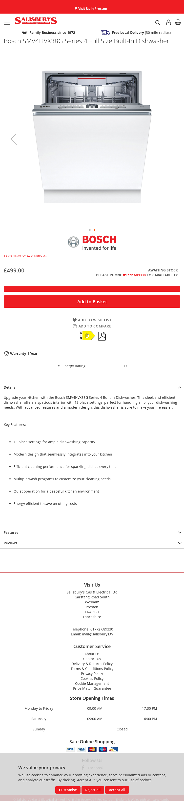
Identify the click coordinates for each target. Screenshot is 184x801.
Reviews (10, 543)
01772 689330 (134, 275)
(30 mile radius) (141, 32)
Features (11, 532)
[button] (13, 139)
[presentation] (92, 387)
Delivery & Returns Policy (92, 663)
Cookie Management (92, 683)
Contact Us (92, 658)
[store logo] (36, 20)
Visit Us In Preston (92, 8)
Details (9, 387)
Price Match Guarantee (92, 688)
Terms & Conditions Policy (92, 668)
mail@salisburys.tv (97, 634)
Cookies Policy (92, 678)
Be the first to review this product (25, 255)
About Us (92, 653)
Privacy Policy (92, 673)
